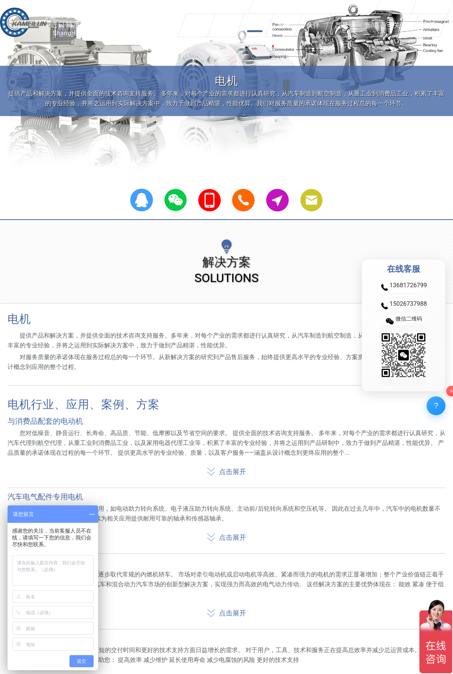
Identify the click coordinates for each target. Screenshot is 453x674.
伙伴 (313, 25)
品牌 (196, 25)
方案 (255, 25)
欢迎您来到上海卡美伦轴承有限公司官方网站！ (314, 7)
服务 (284, 25)
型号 (342, 25)
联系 (429, 25)
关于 (400, 25)
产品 (226, 25)
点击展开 (226, 470)
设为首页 (395, 7)
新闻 (371, 25)
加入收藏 (432, 7)
